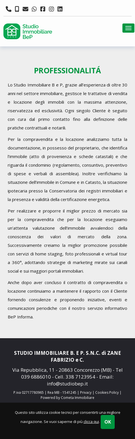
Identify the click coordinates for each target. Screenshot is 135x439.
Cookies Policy (107, 392)
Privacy (86, 392)
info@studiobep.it (67, 383)
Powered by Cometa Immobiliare (67, 397)
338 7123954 (80, 376)
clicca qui (91, 421)
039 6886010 (36, 376)
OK (107, 422)
